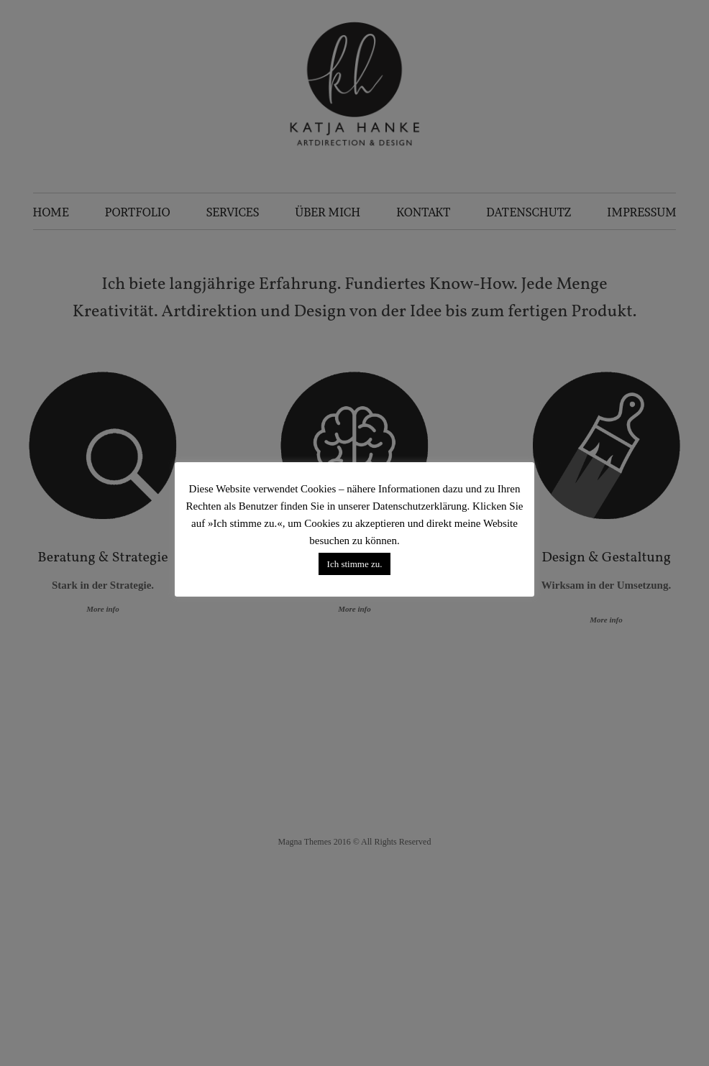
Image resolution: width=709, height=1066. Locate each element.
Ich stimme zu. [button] (355, 564)
